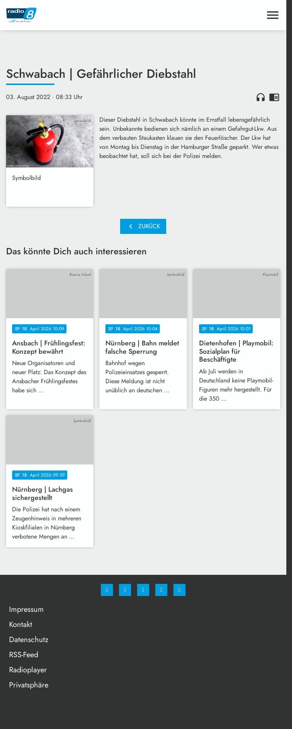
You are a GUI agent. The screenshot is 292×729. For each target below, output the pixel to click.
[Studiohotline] (161, 590)
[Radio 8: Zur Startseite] (74, 15)
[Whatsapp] (143, 590)
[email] (179, 590)
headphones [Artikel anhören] (260, 97)
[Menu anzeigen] (272, 15)
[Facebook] (107, 590)
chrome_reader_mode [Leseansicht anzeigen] (274, 97)
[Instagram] (125, 590)
